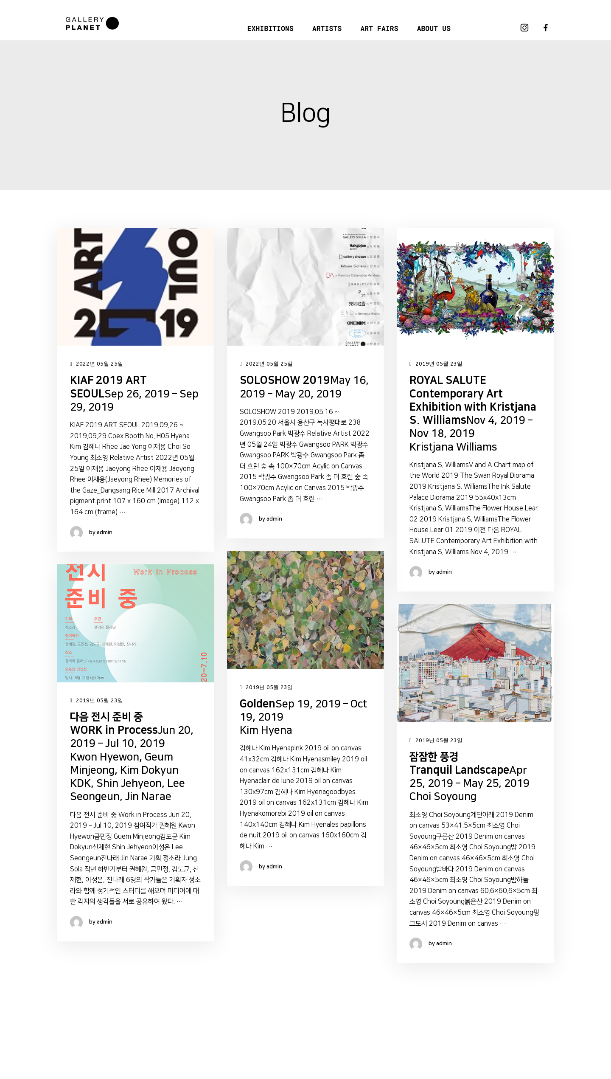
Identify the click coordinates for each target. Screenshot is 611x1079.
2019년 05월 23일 (435, 364)
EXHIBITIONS (270, 28)
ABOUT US (434, 28)
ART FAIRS (379, 28)
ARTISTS (327, 28)
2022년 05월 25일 (96, 364)
